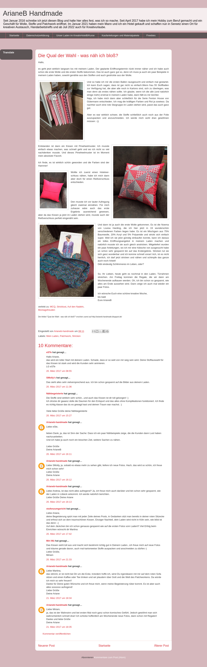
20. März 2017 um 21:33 (59, 559)
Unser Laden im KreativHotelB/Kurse (75, 35)
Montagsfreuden (46, 310)
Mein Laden (52, 336)
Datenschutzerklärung (37, 35)
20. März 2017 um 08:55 (59, 371)
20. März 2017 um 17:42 (59, 534)
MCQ (52, 306)
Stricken (76, 336)
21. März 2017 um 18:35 (59, 627)
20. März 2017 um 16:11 (59, 454)
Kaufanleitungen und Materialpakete (120, 35)
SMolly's (51, 377)
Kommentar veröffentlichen (57, 633)
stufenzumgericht (56, 508)
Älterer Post (161, 645)
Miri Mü (50, 540)
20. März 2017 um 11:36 (59, 386)
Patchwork (65, 336)
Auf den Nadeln (76, 306)
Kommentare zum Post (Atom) (110, 657)
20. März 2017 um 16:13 (59, 501)
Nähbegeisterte (54, 393)
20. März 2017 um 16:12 (59, 479)
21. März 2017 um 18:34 (59, 598)
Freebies (151, 35)
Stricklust (61, 306)
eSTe (49, 352)
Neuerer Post (46, 645)
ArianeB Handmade (33, 13)
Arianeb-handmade (57, 422)
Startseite (14, 35)
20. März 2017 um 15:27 (59, 415)
